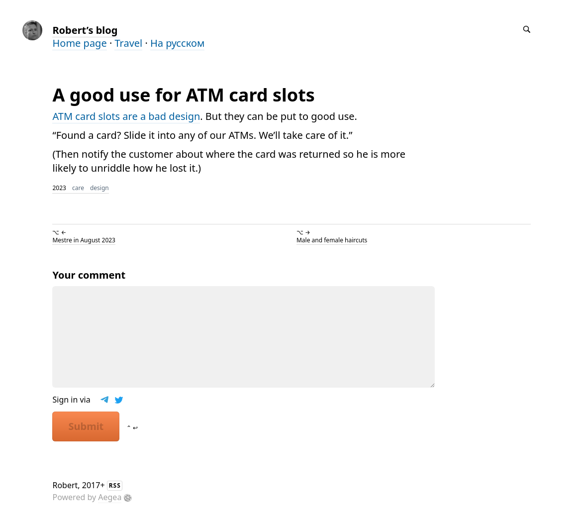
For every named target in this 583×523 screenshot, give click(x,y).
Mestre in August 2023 (83, 240)
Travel (128, 43)
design (99, 188)
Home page (79, 43)
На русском (177, 43)
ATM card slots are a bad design (126, 116)
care (78, 188)
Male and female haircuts (331, 240)
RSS (115, 485)
